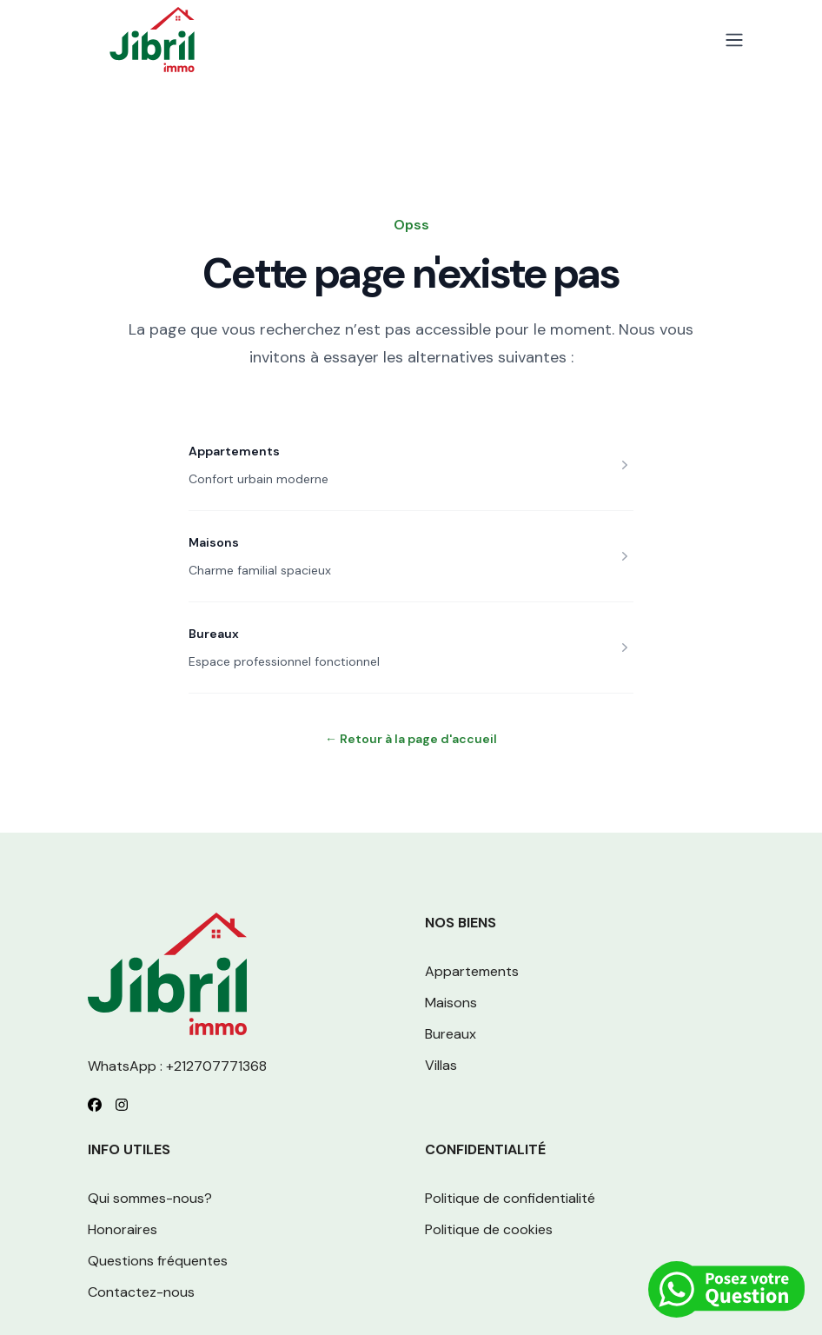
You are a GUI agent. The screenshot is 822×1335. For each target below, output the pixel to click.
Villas (441, 1065)
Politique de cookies (489, 1229)
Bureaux (214, 633)
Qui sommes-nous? (150, 1198)
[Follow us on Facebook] (95, 1105)
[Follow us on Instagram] (122, 1105)
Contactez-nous (141, 1292)
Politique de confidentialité (510, 1198)
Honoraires (122, 1229)
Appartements (234, 451)
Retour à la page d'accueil (411, 739)
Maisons (214, 542)
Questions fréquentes (158, 1261)
